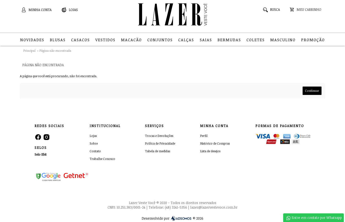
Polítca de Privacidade (160, 143)
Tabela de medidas (157, 151)
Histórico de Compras (215, 143)
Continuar (312, 90)
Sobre (94, 143)
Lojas (93, 136)
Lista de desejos (210, 151)
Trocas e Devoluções (159, 136)
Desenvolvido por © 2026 (172, 218)
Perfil (203, 136)
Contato (95, 151)
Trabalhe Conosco (102, 159)
